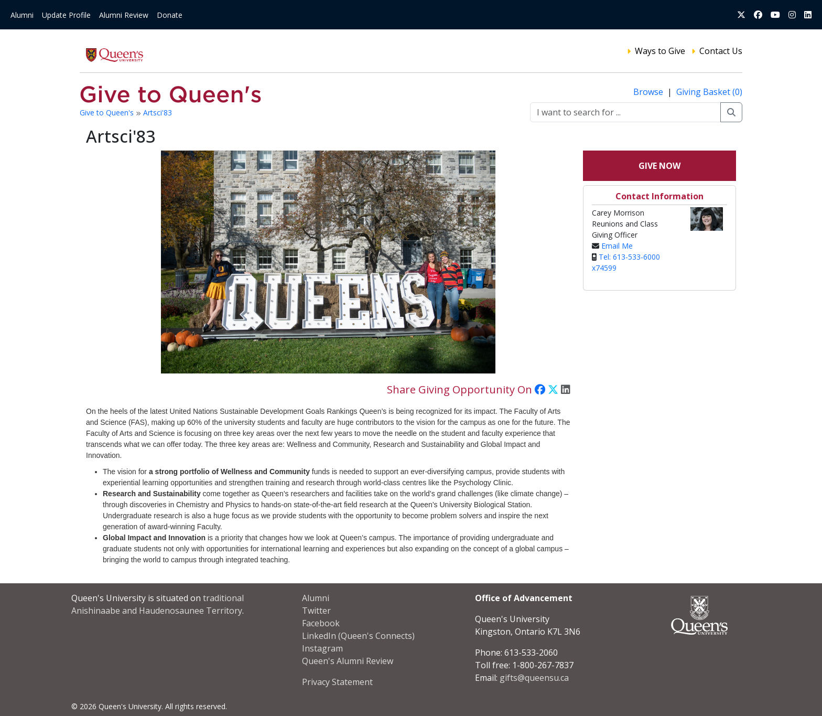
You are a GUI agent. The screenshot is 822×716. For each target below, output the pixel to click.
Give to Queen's (108, 112)
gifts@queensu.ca (534, 677)
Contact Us (720, 51)
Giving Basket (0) (709, 92)
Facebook (321, 623)
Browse (649, 92)
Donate (169, 15)
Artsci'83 (157, 112)
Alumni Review (123, 15)
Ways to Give (660, 51)
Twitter (316, 610)
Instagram (322, 648)
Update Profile (66, 15)
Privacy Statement (337, 682)
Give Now (659, 166)
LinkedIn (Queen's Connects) (358, 636)
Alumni (22, 15)
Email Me (617, 246)
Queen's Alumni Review (347, 661)
